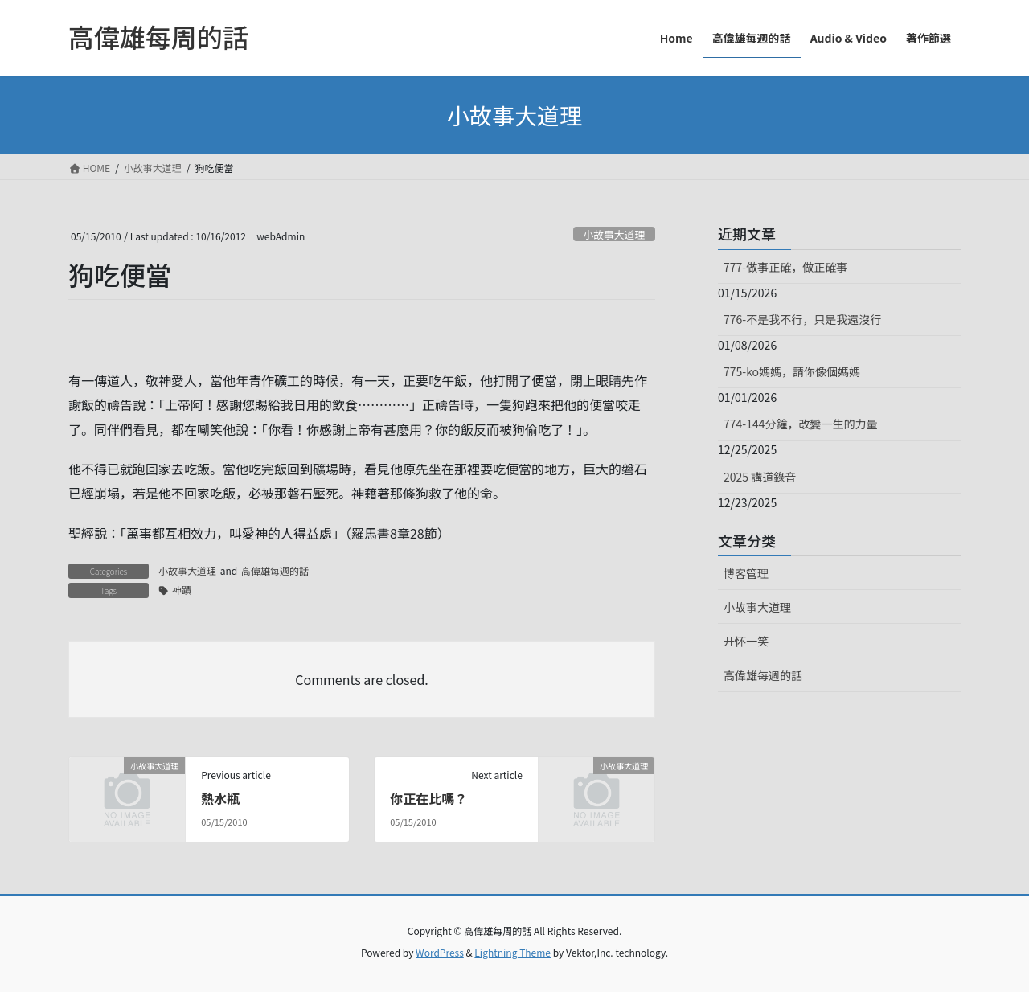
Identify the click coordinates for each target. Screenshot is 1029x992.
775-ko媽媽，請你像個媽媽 (792, 371)
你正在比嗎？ (428, 798)
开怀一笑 (746, 641)
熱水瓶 (220, 798)
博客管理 (746, 573)
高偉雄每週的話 (275, 570)
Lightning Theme (512, 952)
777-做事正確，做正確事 (785, 267)
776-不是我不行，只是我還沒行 (802, 319)
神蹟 (181, 589)
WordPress (440, 952)
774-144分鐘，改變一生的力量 (800, 424)
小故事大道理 (614, 234)
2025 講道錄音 (760, 477)
